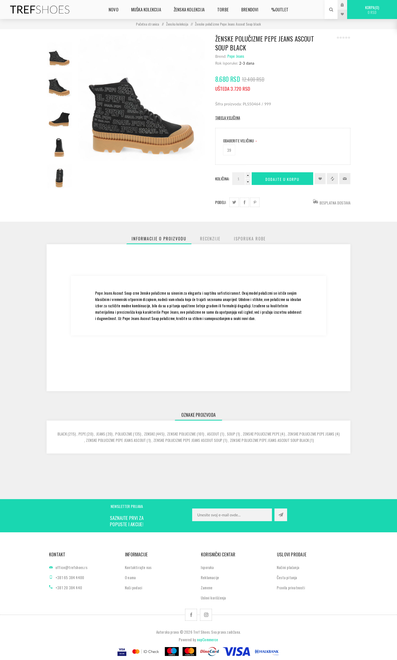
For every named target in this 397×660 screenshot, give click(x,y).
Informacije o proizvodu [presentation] (159, 239)
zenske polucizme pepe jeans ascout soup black (269, 440)
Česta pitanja (287, 577)
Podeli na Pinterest (255, 202)
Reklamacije (210, 577)
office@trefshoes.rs (71, 567)
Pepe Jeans (235, 56)
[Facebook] (191, 615)
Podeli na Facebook (244, 202)
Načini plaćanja (288, 567)
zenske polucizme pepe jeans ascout (116, 440)
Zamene (206, 587)
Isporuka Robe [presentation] (250, 239)
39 (229, 150)
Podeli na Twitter (234, 202)
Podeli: (220, 202)
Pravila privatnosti (291, 587)
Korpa (372, 10)
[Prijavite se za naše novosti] (232, 514)
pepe (82, 434)
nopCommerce (207, 639)
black (62, 434)
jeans (100, 434)
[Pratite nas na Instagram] (206, 615)
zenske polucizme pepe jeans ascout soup (187, 440)
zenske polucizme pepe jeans (311, 434)
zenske (149, 434)
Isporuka (207, 567)
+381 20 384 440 (68, 587)
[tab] (159, 238)
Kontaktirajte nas (138, 567)
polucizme (123, 434)
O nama (130, 577)
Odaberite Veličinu (239, 140)
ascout (213, 434)
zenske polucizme (181, 434)
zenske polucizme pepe (261, 434)
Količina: (222, 178)
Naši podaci (133, 587)
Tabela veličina (227, 117)
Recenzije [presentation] (210, 239)
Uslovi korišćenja (213, 597)
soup (231, 434)
